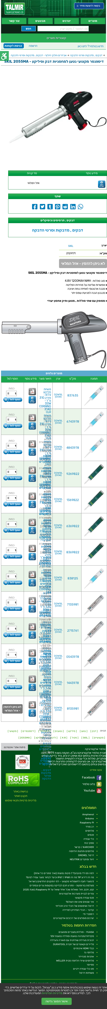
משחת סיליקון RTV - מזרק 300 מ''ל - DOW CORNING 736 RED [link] (45, 556)
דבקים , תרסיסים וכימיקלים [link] (45, 760)
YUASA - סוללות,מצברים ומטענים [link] (76, 932)
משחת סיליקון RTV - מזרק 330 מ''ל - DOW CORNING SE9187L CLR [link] (45, 662)
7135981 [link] (72, 604)
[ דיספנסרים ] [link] (28, 731)
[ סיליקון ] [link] (71, 731)
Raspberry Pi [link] (87, 822)
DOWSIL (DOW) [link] (58, 395)
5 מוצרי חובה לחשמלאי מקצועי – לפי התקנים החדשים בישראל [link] (61, 881)
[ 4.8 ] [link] (64, 737)
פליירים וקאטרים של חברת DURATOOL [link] (73, 944)
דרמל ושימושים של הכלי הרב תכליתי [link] (75, 905)
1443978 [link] (73, 683)
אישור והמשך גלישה (57, 1001)
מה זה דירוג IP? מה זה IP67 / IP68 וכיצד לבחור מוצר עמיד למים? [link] (60, 877)
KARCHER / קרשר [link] (84, 847)
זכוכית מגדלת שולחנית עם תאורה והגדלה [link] (72, 940)
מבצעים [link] (40, 21)
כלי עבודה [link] (89, 838)
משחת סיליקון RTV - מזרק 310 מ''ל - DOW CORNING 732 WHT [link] (45, 504)
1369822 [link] (73, 500)
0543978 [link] (72, 657)
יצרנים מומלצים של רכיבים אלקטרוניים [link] (73, 918)
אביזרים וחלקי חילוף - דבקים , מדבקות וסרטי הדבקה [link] (39, 55)
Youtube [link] (92, 790)
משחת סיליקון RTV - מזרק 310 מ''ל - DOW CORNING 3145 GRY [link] (45, 453)
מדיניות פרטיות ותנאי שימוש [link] (20, 800)
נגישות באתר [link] (20, 791)
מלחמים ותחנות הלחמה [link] (81, 851)
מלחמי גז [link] (89, 952)
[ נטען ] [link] (83, 731)
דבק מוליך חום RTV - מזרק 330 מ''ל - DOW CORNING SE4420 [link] (45, 607)
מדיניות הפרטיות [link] (52, 993)
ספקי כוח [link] (89, 843)
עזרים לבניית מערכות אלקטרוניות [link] (76, 893)
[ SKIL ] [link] (85, 737)
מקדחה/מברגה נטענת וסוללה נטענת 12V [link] (72, 936)
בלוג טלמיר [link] (91, 784)
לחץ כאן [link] (91, 46)
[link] (14, 8)
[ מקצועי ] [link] (13, 731)
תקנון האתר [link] (20, 796)
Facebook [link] (91, 777)
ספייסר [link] (90, 964)
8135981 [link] (73, 709)
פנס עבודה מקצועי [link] (84, 897)
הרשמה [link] (33, 46)
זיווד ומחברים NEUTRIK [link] (82, 859)
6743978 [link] (73, 421)
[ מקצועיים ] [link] (99, 737)
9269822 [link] (72, 474)
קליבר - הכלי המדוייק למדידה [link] (78, 910)
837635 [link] (72, 395)
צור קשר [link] (14, 21)
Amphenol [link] (88, 814)
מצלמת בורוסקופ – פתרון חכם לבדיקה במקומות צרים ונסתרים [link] (62, 885)
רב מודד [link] (90, 826)
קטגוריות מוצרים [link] (56, 38)
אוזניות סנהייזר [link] (86, 956)
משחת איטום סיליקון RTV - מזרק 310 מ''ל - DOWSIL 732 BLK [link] (45, 530)
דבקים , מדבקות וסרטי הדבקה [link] (86, 55)
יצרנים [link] (66, 21)
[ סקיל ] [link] (74, 737)
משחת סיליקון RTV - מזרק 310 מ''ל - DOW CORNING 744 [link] (45, 582)
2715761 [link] (72, 631)
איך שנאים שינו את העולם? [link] (80, 901)
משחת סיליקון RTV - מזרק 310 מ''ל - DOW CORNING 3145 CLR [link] (45, 427)
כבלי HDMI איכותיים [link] (84, 948)
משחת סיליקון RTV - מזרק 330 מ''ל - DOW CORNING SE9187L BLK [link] (45, 688)
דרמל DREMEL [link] (86, 855)
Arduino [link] (89, 818)
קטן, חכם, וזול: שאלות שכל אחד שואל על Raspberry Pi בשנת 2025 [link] (58, 889)
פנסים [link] (91, 834)
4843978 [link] (72, 448)
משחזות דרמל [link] (86, 972)
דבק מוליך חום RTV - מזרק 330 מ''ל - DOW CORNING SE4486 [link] (45, 633)
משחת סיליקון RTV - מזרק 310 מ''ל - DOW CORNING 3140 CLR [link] (45, 401)
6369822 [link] (72, 526)
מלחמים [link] (89, 830)
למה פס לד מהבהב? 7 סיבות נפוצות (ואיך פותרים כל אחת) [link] (64, 873)
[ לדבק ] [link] (53, 737)
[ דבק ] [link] (94, 731)
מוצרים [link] (92, 21)
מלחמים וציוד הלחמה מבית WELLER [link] (75, 960)
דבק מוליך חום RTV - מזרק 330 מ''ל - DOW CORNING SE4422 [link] (45, 711)
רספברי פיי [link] (88, 914)
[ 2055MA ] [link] (25, 737)
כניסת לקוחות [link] (13, 46)
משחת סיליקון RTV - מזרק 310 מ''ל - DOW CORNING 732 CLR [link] (45, 477)
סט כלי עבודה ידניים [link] (83, 968)
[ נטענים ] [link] (58, 731)
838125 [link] (73, 578)
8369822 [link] (72, 552)
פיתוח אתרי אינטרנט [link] (14, 747)
